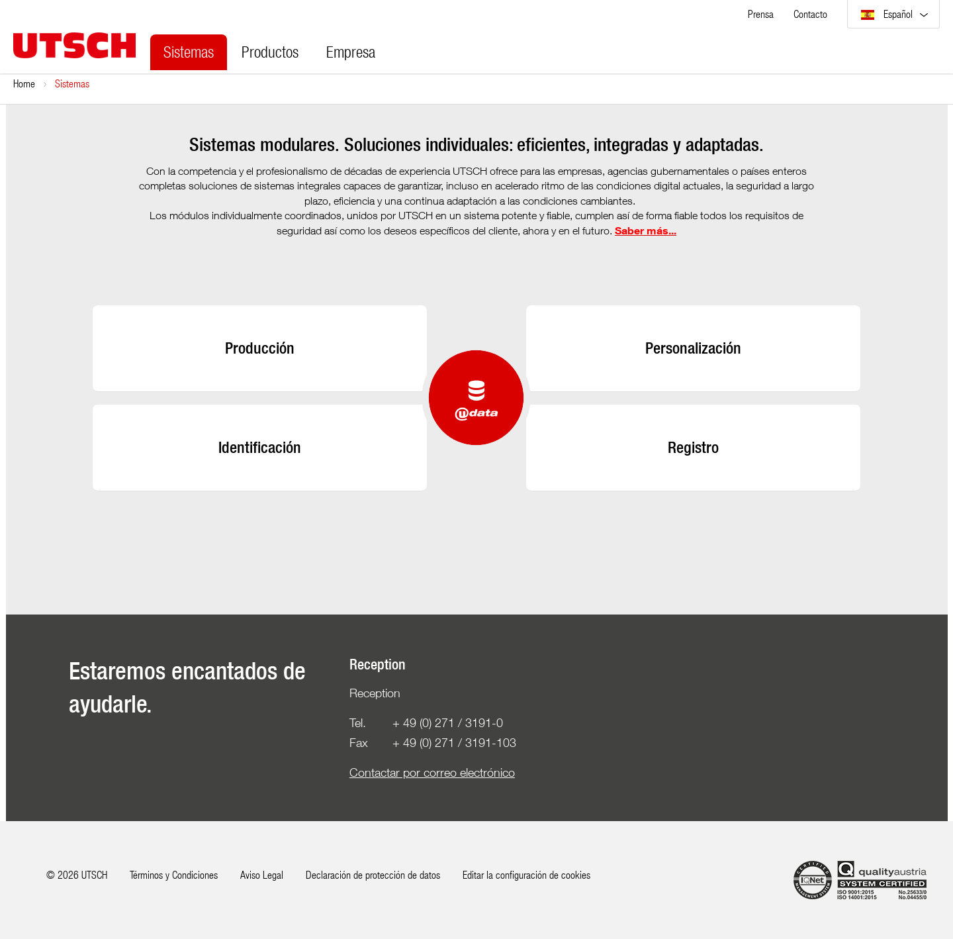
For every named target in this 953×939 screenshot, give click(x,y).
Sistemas (188, 51)
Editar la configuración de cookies (526, 874)
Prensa (761, 13)
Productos (270, 51)
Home (24, 83)
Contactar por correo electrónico (432, 772)
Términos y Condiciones (174, 874)
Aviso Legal (261, 874)
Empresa (350, 51)
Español (888, 13)
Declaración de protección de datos (373, 874)
